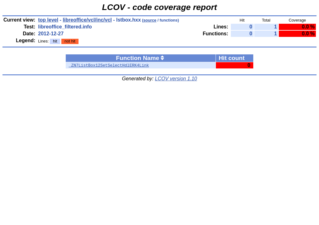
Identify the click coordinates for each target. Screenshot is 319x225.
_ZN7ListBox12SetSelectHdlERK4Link (109, 65)
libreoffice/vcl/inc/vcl (87, 19)
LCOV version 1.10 (176, 78)
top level (48, 19)
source (149, 20)
